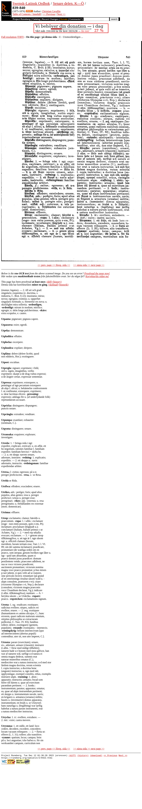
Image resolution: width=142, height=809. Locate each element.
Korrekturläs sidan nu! (97, 276)
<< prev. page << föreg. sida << (54, 265)
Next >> (61, 14)
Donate (63, 19)
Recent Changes (50, 19)
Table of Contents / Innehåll (26, 14)
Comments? (75, 19)
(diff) (49, 281)
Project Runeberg (21, 19)
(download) (96, 755)
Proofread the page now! (97, 273)
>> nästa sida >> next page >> (88, 265)
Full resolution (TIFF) (12, 37)
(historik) (63, 284)
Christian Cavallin (51, 11)
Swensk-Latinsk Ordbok (31, 3)
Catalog (36, 19)
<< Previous (49, 14)
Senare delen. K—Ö (68, 3)
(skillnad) (53, 284)
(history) (57, 281)
